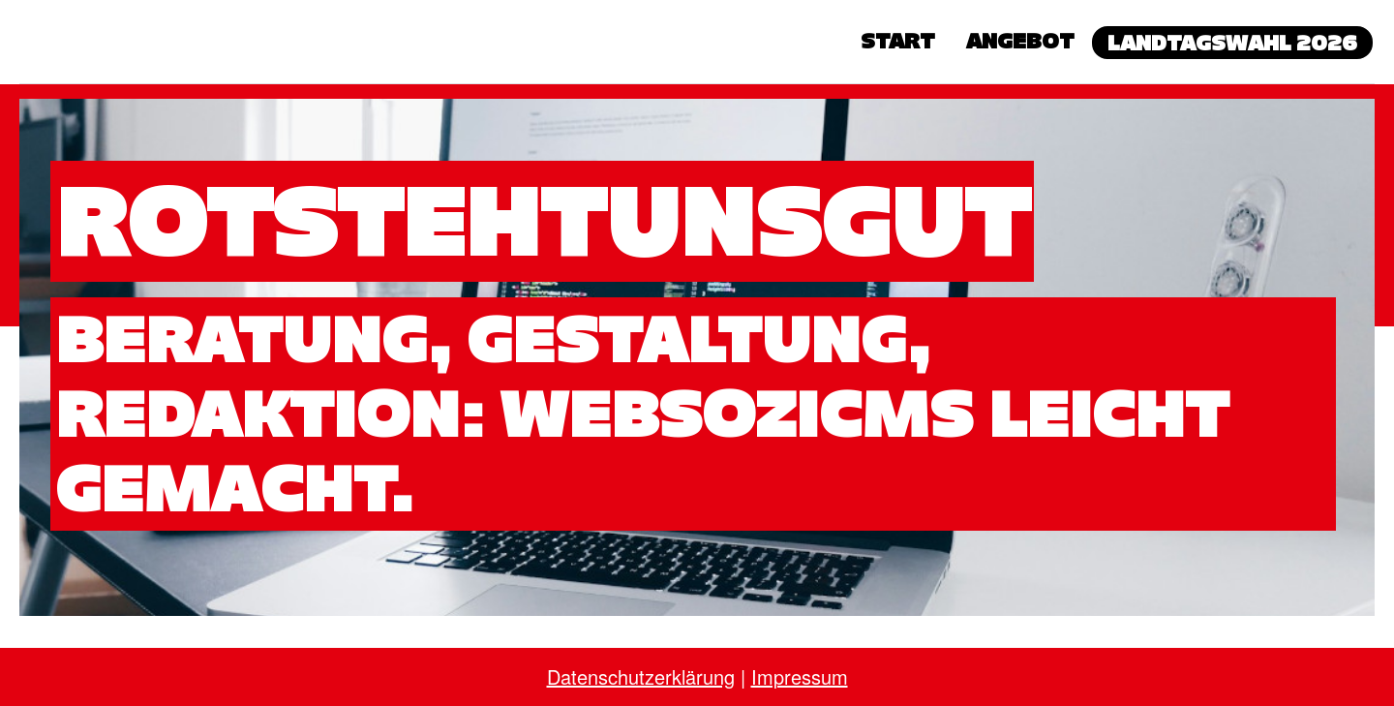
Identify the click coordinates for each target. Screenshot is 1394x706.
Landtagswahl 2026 (1232, 42)
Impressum (799, 676)
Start (898, 40)
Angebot (1020, 40)
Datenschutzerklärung (641, 676)
